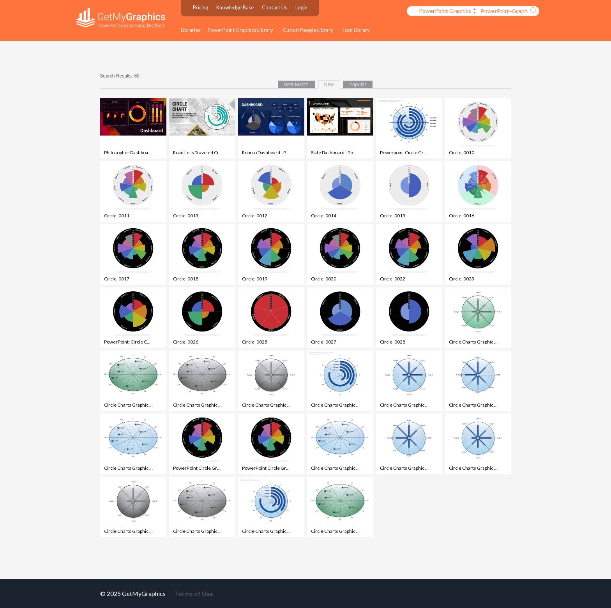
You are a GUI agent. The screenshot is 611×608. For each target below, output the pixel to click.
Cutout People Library (308, 30)
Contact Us (274, 7)
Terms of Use (194, 593)
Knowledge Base (235, 7)
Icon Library (356, 30)
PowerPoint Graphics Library (240, 30)
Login (301, 7)
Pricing (200, 7)
